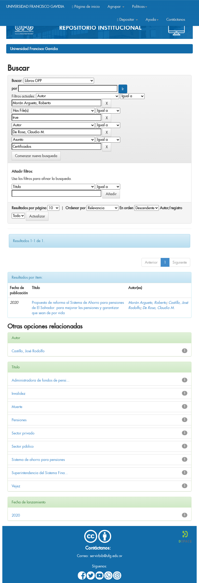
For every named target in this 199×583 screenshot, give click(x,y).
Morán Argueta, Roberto (147, 302)
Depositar (127, 19)
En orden (126, 208)
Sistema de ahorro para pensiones (38, 459)
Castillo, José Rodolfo (28, 351)
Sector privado (23, 433)
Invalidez (18, 393)
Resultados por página (29, 208)
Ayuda (152, 19)
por (14, 88)
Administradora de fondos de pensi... (40, 380)
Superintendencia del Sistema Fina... (40, 472)
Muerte (17, 406)
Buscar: (17, 80)
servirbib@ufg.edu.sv (106, 555)
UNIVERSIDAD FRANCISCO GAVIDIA (35, 6)
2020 (16, 515)
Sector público (23, 446)
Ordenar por (76, 208)
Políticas (139, 6)
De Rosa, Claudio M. (159, 307)
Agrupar (116, 6)
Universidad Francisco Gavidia (34, 48)
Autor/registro (171, 208)
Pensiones (19, 420)
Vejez (16, 486)
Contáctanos (175, 19)
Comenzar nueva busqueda (36, 155)
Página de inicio (86, 6)
